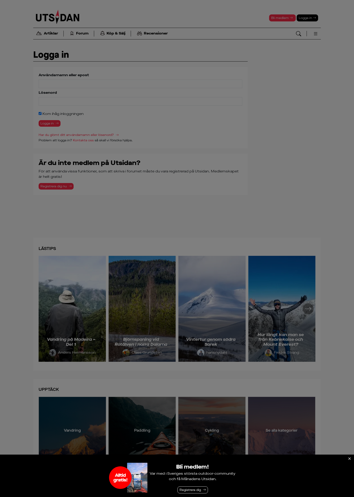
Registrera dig (190, 490)
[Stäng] (349, 459)
